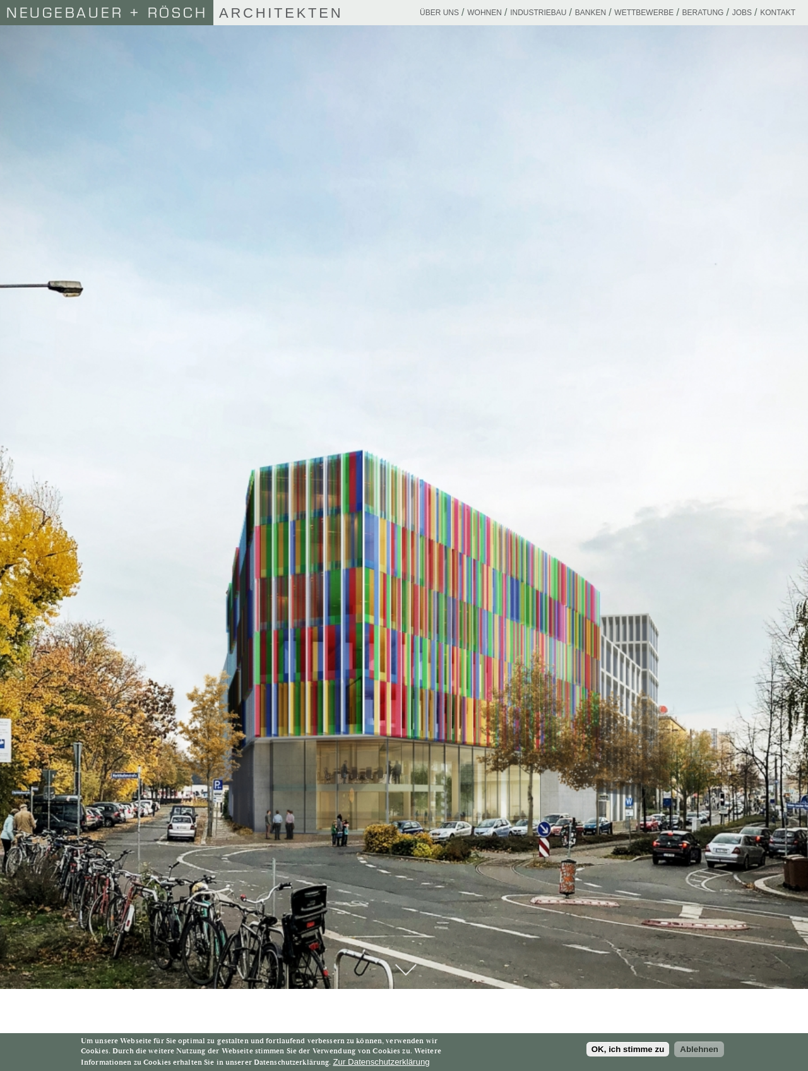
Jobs (742, 12)
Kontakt (777, 12)
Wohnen (484, 12)
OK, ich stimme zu (628, 1049)
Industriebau (538, 12)
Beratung (703, 12)
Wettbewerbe (644, 12)
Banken (590, 12)
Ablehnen (699, 1049)
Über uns (439, 12)
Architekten (171, 13)
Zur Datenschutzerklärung (381, 1062)
